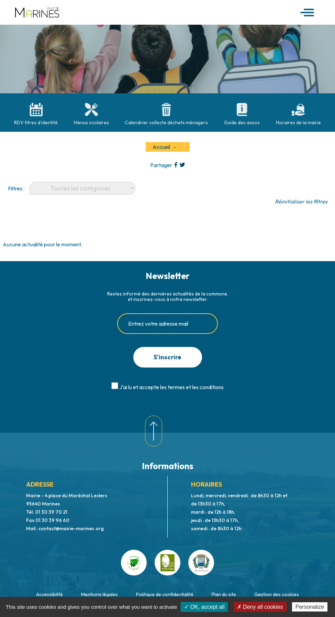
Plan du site (224, 594)
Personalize (309, 607)
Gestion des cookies (276, 594)
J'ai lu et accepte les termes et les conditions (171, 387)
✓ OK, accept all (204, 607)
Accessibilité (49, 594)
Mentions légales (99, 594)
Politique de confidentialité (164, 594)
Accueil (161, 146)
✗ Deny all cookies (260, 607)
